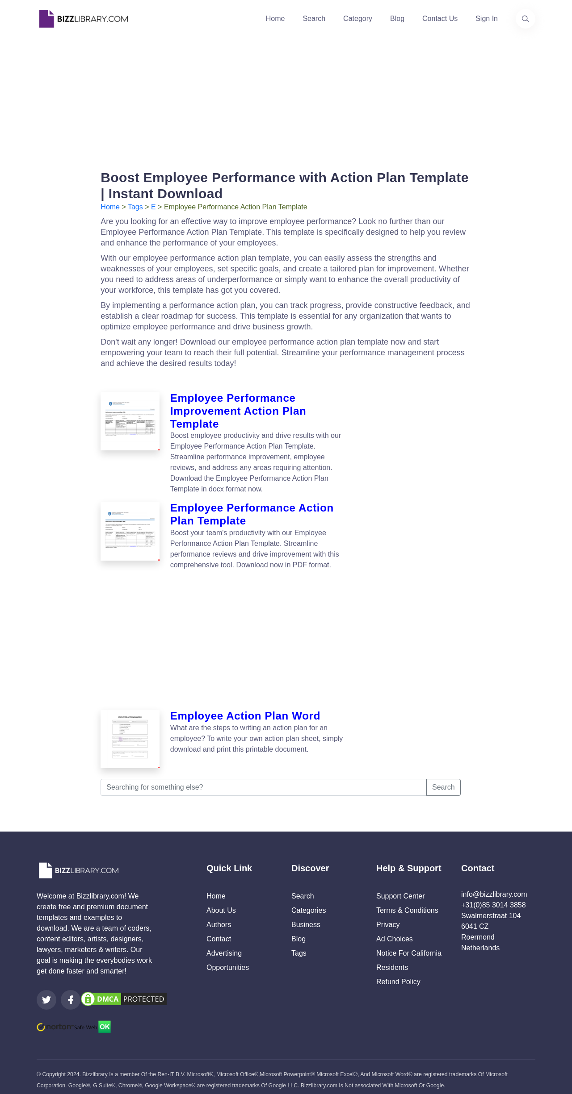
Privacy (388, 919)
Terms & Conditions (407, 904)
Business (305, 919)
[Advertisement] (286, 99)
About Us (221, 904)
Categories (308, 904)
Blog (397, 18)
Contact (218, 933)
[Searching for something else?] (264, 781)
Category (357, 18)
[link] (46, 994)
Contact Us (440, 18)
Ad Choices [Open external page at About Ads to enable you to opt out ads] (394, 933)
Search (314, 18)
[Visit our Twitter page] (46, 994)
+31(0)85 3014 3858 (493, 899)
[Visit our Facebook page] (70, 994)
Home (275, 18)
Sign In (486, 18)
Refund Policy (398, 976)
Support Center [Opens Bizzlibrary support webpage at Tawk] (400, 890)
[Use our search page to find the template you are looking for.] (525, 19)
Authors (218, 919)
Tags (135, 207)
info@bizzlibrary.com (494, 888)
